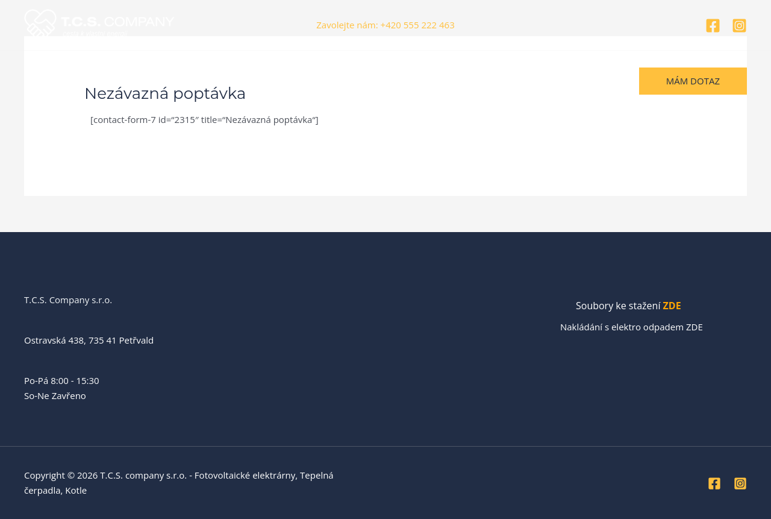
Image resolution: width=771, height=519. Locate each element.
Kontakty (323, 81)
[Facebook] (712, 25)
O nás (85, 81)
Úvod (44, 81)
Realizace (135, 81)
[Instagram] (739, 25)
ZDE (672, 305)
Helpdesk (379, 81)
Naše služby (197, 81)
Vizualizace (263, 81)
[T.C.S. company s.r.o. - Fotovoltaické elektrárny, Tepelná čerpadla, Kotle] (99, 24)
